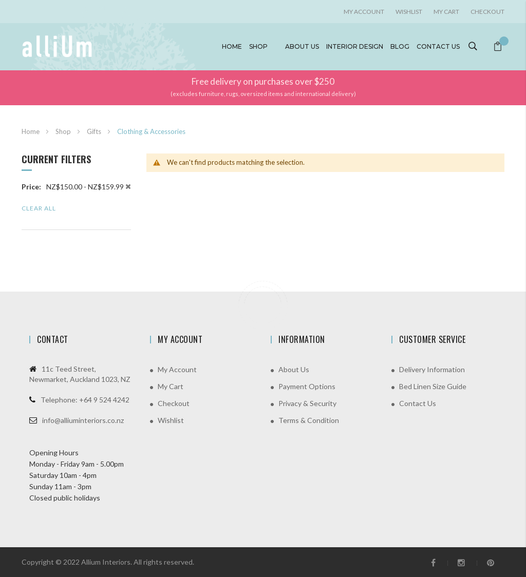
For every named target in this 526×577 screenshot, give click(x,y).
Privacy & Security (307, 403)
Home (232, 46)
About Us (293, 369)
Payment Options (306, 386)
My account (364, 11)
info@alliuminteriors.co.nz (83, 420)
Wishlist (409, 11)
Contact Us (417, 403)
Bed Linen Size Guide (432, 386)
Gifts (95, 131)
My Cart (446, 11)
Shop (258, 46)
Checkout (487, 11)
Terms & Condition (308, 420)
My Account (177, 369)
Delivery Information (432, 369)
